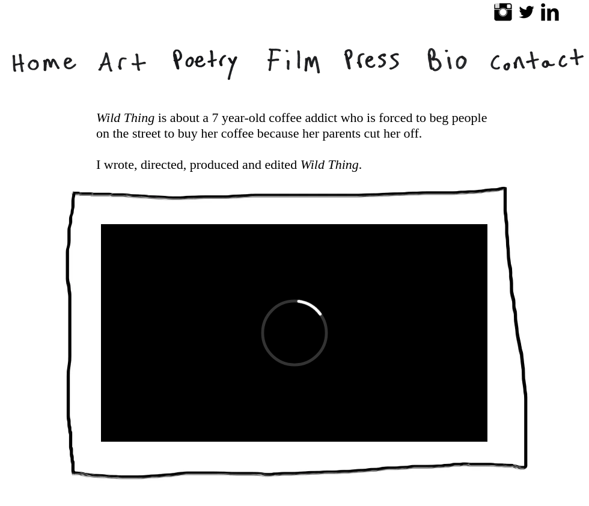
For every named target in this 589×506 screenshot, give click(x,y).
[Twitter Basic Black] (526, 12)
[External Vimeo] (294, 333)
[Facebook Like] (444, 500)
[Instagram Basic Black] (503, 12)
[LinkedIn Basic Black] (550, 12)
